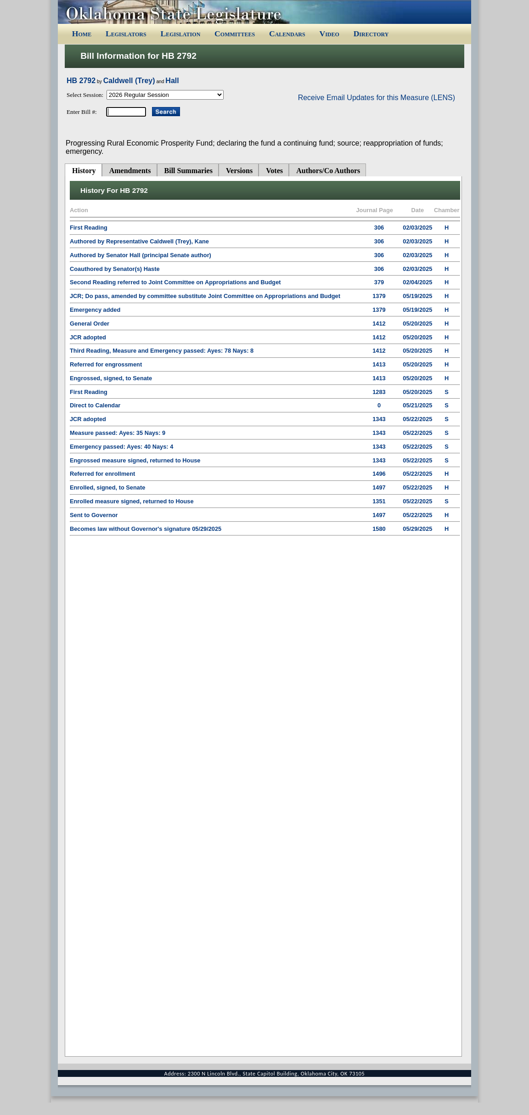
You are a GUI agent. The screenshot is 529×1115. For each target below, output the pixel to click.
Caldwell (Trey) (129, 80)
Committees (234, 33)
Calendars (287, 33)
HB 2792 (81, 80)
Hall (172, 80)
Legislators (126, 33)
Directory (371, 33)
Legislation (180, 33)
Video (329, 33)
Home (81, 33)
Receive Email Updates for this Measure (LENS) (376, 97)
